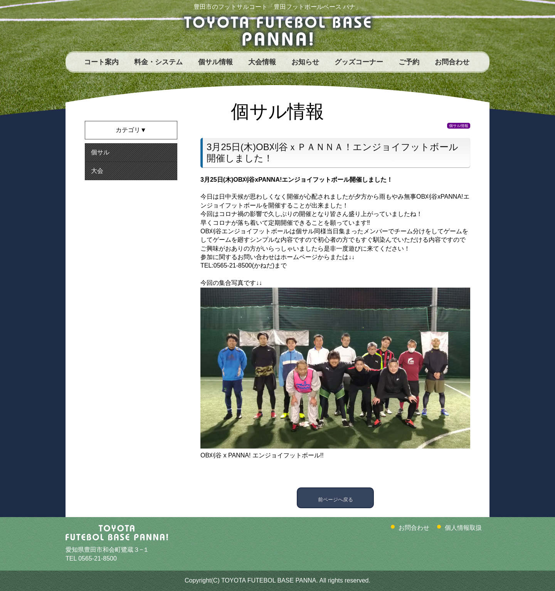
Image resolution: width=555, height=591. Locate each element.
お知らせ (305, 62)
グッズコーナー (359, 62)
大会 (97, 170)
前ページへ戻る (335, 497)
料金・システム (158, 62)
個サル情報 (215, 62)
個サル (100, 152)
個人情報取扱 (463, 527)
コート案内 (101, 62)
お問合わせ (452, 62)
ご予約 (409, 62)
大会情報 (262, 62)
